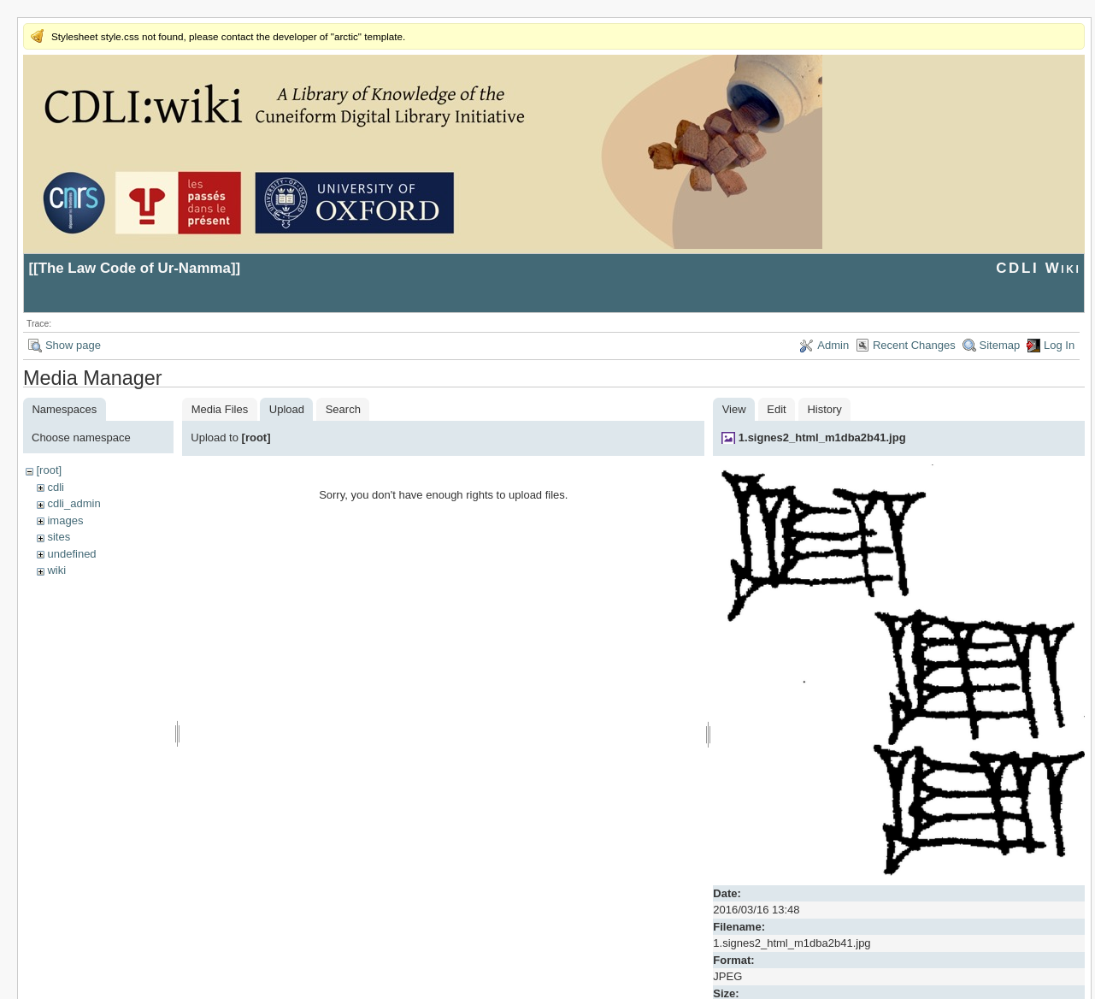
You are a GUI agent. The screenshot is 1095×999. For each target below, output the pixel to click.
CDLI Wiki (1038, 268)
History (824, 409)
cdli (55, 487)
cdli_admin (73, 503)
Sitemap (1000, 345)
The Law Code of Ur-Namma (134, 268)
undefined (71, 553)
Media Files (219, 409)
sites (58, 536)
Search (343, 409)
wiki (56, 570)
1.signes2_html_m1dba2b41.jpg (822, 437)
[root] (49, 470)
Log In (1059, 345)
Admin (833, 345)
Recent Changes (914, 345)
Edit (776, 409)
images (65, 520)
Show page (73, 345)
